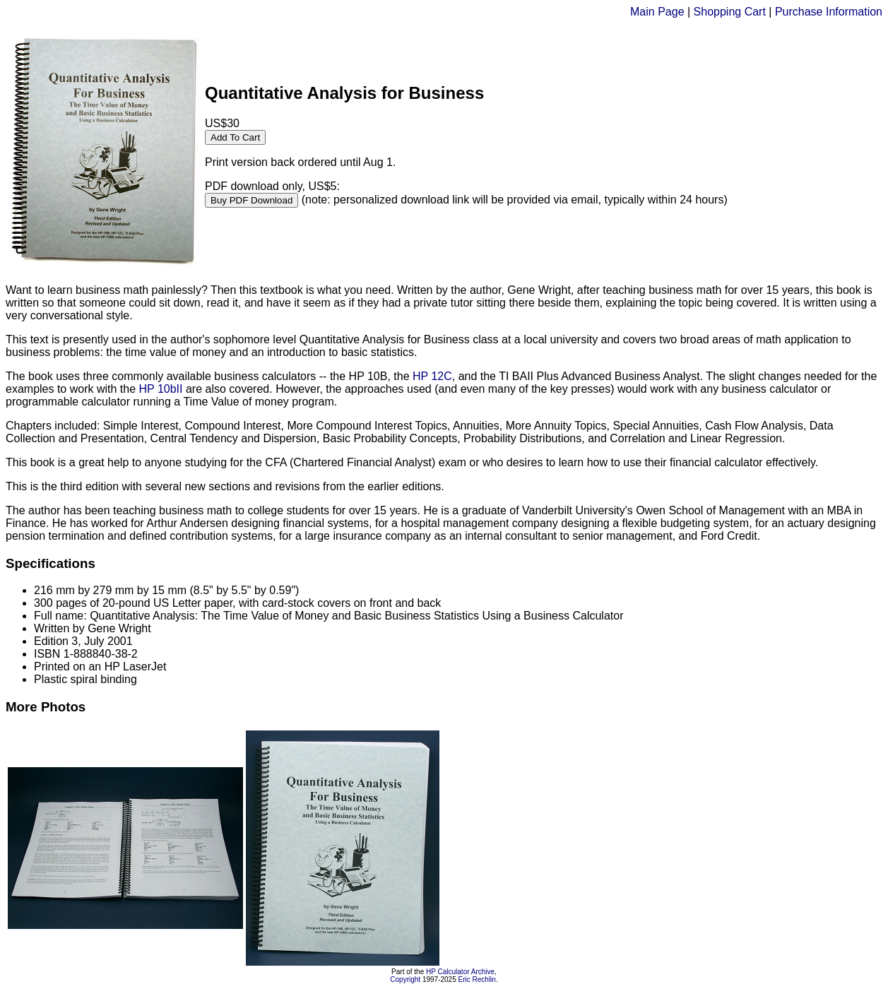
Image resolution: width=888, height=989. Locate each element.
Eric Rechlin (477, 979)
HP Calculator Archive (460, 972)
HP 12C (432, 376)
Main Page (657, 12)
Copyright (405, 979)
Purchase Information (828, 12)
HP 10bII (161, 389)
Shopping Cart (730, 12)
